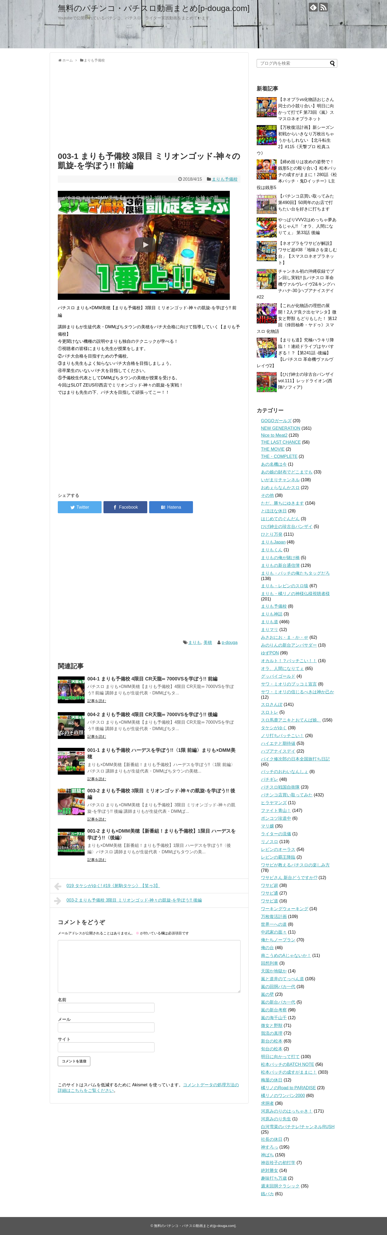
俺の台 (267, 947)
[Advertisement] (149, 105)
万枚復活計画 (274, 916)
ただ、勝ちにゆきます (282, 503)
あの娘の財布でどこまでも (287, 472)
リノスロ (269, 841)
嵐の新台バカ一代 (278, 1002)
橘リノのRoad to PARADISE (288, 1087)
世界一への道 (274, 924)
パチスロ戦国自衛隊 (280, 787)
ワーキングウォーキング (284, 908)
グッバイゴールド (278, 676)
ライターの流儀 (276, 834)
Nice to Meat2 (274, 435)
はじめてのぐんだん (280, 518)
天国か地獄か (274, 971)
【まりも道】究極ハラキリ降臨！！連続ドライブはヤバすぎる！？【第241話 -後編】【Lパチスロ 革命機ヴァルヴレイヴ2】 (295, 353)
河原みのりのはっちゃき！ (287, 1111)
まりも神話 (271, 614)
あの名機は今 (274, 464)
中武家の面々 (274, 932)
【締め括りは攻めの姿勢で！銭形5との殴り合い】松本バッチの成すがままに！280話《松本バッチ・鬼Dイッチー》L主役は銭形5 (297, 174)
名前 (62, 999)
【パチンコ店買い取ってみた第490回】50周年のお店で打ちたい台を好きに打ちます (306, 202)
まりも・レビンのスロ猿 (284, 586)
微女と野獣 (271, 1025)
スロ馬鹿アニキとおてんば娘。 (291, 720)
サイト (64, 1039)
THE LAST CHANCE (281, 442)
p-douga (230, 642)
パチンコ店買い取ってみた (287, 795)
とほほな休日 (274, 511)
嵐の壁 (267, 994)
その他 (267, 495)
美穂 (207, 642)
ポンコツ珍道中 (276, 818)
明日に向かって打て (280, 1056)
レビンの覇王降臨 (278, 857)
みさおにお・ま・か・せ (284, 637)
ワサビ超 (269, 885)
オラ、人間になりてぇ (282, 668)
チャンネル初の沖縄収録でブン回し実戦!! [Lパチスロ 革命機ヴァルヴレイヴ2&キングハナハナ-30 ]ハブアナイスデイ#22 (296, 284)
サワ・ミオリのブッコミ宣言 (289, 684)
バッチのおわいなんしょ (284, 771)
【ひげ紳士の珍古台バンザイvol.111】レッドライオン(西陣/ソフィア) (306, 380)
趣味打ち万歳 (274, 1178)
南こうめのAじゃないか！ (286, 955)
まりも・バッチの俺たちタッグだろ (295, 573)
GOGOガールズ (276, 420)
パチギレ (269, 779)
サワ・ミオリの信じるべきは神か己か (297, 692)
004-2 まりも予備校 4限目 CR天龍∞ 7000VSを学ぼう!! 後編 (152, 714)
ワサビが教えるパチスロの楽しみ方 (295, 865)
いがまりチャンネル (280, 480)
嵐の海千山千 (274, 1017)
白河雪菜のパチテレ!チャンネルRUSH (298, 1126)
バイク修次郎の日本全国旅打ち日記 (295, 759)
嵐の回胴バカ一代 (278, 986)
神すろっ (269, 1147)
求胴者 (267, 1103)
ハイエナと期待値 (278, 743)
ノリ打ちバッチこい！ (282, 735)
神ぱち (267, 1155)
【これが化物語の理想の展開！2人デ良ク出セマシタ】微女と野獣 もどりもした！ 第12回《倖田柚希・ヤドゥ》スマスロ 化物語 (297, 318)
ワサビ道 (269, 901)
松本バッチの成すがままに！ (289, 1072)
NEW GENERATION (280, 428)
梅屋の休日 (271, 1080)
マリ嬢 (267, 826)
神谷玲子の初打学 (278, 1162)
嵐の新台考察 (274, 1010)
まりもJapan (273, 542)
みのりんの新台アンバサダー (289, 645)
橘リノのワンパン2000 (283, 1095)
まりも (194, 642)
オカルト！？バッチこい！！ (289, 660)
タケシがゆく (274, 728)
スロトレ (269, 712)
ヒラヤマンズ (274, 802)
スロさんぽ (271, 704)
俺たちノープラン (278, 940)
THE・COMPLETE (279, 456)
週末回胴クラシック (280, 1186)
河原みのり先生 (276, 1119)
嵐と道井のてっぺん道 (282, 979)
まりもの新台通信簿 (280, 565)
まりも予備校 (225, 179)
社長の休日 (271, 1139)
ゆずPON (270, 653)
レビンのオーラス (278, 849)
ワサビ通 (269, 893)
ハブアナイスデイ (278, 751)
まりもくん (271, 550)
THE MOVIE (273, 449)
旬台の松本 (271, 1049)
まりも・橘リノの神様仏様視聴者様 (295, 593)
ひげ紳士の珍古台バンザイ (287, 526)
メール (64, 1019)
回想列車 (269, 963)
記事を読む (96, 701)
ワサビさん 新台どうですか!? (289, 877)
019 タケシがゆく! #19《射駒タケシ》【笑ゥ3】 (107, 886)
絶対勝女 (269, 1170)
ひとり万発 (271, 534)
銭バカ (267, 1194)
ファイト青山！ (276, 810)
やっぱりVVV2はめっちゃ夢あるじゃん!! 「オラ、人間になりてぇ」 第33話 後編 (307, 226)
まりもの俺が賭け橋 (280, 557)
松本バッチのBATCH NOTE (287, 1064)
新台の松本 (271, 1041)
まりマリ (269, 629)
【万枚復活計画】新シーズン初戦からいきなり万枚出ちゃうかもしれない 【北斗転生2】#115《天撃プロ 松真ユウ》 (295, 140)
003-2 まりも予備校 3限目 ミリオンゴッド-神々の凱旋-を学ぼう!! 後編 (128, 901)
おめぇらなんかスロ (280, 487)
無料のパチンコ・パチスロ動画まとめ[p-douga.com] (154, 8)
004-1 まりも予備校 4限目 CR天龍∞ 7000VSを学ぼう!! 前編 (152, 679)
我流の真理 (271, 1033)
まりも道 (269, 622)
